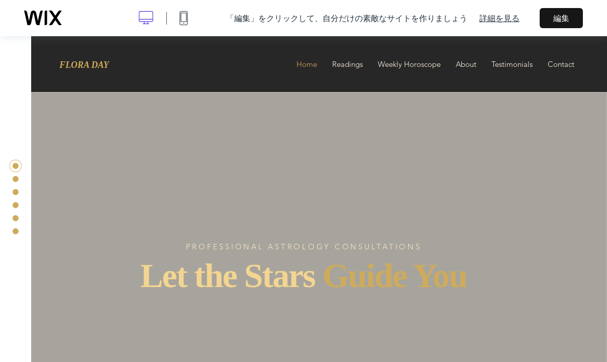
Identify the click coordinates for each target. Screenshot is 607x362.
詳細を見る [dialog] (499, 18)
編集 (561, 18)
